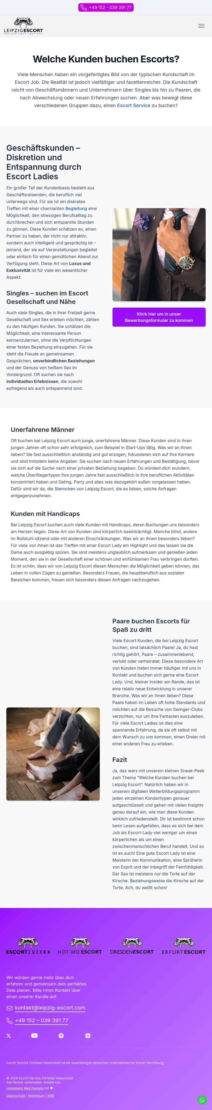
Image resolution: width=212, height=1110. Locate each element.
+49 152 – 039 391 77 (37, 1020)
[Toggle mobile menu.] (201, 26)
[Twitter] (8, 1036)
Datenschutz (15, 1096)
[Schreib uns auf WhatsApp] (202, 1100)
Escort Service (133, 105)
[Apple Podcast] (88, 1036)
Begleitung (76, 208)
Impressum (36, 1096)
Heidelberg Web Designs (24, 1088)
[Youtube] (34, 1036)
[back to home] (23, 26)
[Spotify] (61, 1036)
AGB (50, 1096)
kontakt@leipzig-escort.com (45, 1007)
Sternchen (65, 488)
